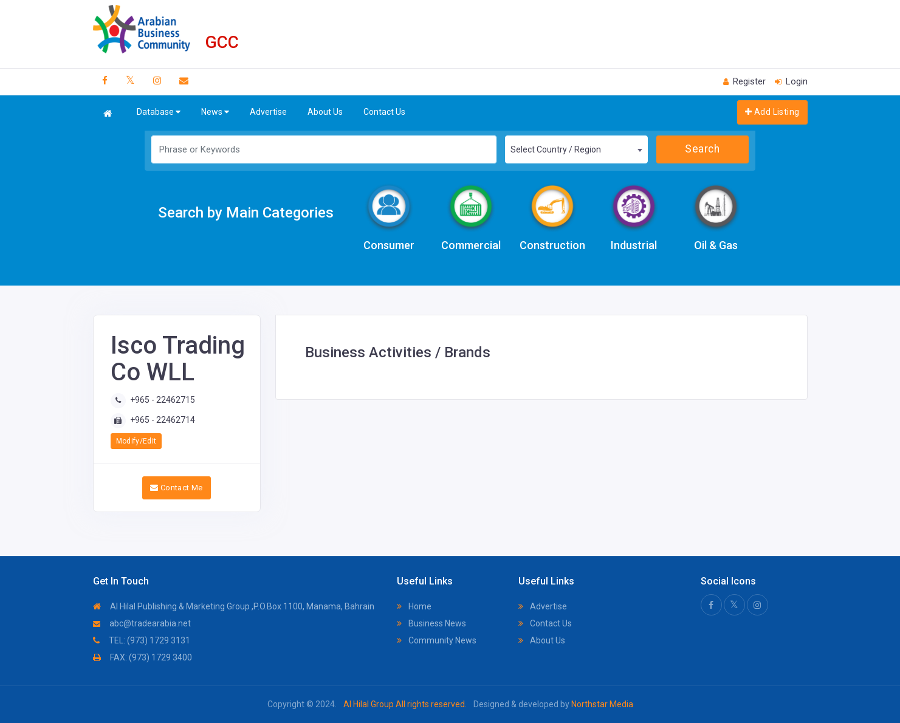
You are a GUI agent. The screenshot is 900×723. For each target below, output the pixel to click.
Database (158, 112)
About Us (325, 112)
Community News (436, 640)
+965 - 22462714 (162, 420)
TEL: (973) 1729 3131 (141, 640)
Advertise (268, 112)
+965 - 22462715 (162, 400)
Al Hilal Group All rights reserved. (405, 704)
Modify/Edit (136, 441)
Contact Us (384, 112)
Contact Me (176, 487)
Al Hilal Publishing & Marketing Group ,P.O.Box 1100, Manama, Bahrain (233, 606)
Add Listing (772, 112)
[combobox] (576, 149)
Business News (431, 623)
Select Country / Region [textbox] (555, 149)
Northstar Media (601, 704)
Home (414, 606)
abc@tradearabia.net (142, 623)
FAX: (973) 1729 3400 (142, 657)
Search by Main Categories (246, 213)
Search (702, 149)
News (215, 112)
